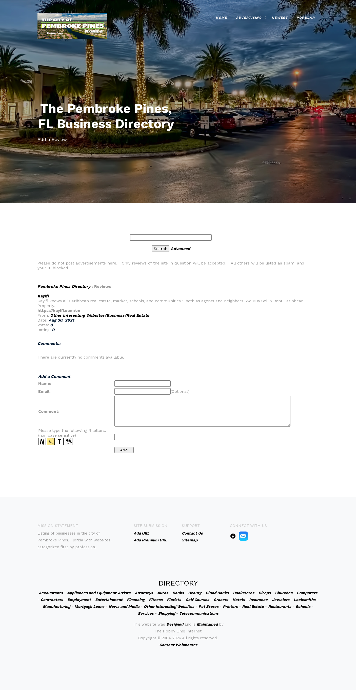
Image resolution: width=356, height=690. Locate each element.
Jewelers (280, 599)
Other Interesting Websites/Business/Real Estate (99, 315)
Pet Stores (209, 606)
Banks (178, 593)
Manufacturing (56, 606)
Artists (124, 593)
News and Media (124, 606)
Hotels (238, 599)
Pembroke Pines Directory (63, 286)
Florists (174, 599)
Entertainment (109, 599)
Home (221, 18)
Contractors (52, 599)
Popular (305, 18)
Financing (136, 599)
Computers (307, 593)
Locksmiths (304, 599)
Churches (283, 593)
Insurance (258, 599)
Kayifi (43, 296)
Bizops (265, 593)
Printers (230, 606)
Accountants (51, 593)
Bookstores (243, 593)
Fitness (156, 599)
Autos (162, 593)
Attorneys (144, 593)
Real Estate (253, 606)
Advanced (180, 248)
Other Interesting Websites (169, 606)
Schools (302, 606)
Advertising (249, 18)
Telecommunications (199, 613)
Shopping (166, 613)
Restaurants (279, 606)
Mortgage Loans (89, 606)
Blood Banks (217, 593)
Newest (280, 18)
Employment (79, 599)
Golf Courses (197, 599)
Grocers (220, 599)
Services (146, 613)
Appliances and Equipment (91, 593)
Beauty (194, 593)
